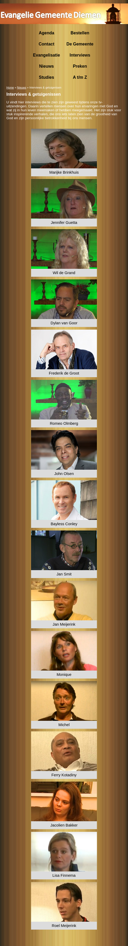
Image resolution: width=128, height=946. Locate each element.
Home (10, 87)
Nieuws (21, 87)
